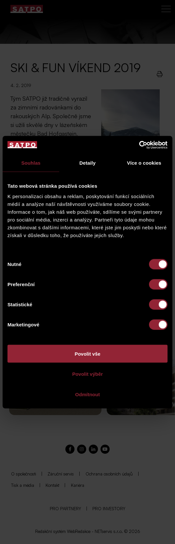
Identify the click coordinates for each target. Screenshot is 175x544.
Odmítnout (87, 394)
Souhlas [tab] (30, 163)
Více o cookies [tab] (144, 163)
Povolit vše (87, 353)
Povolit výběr (87, 374)
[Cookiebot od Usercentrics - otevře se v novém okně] (139, 145)
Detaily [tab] (87, 163)
